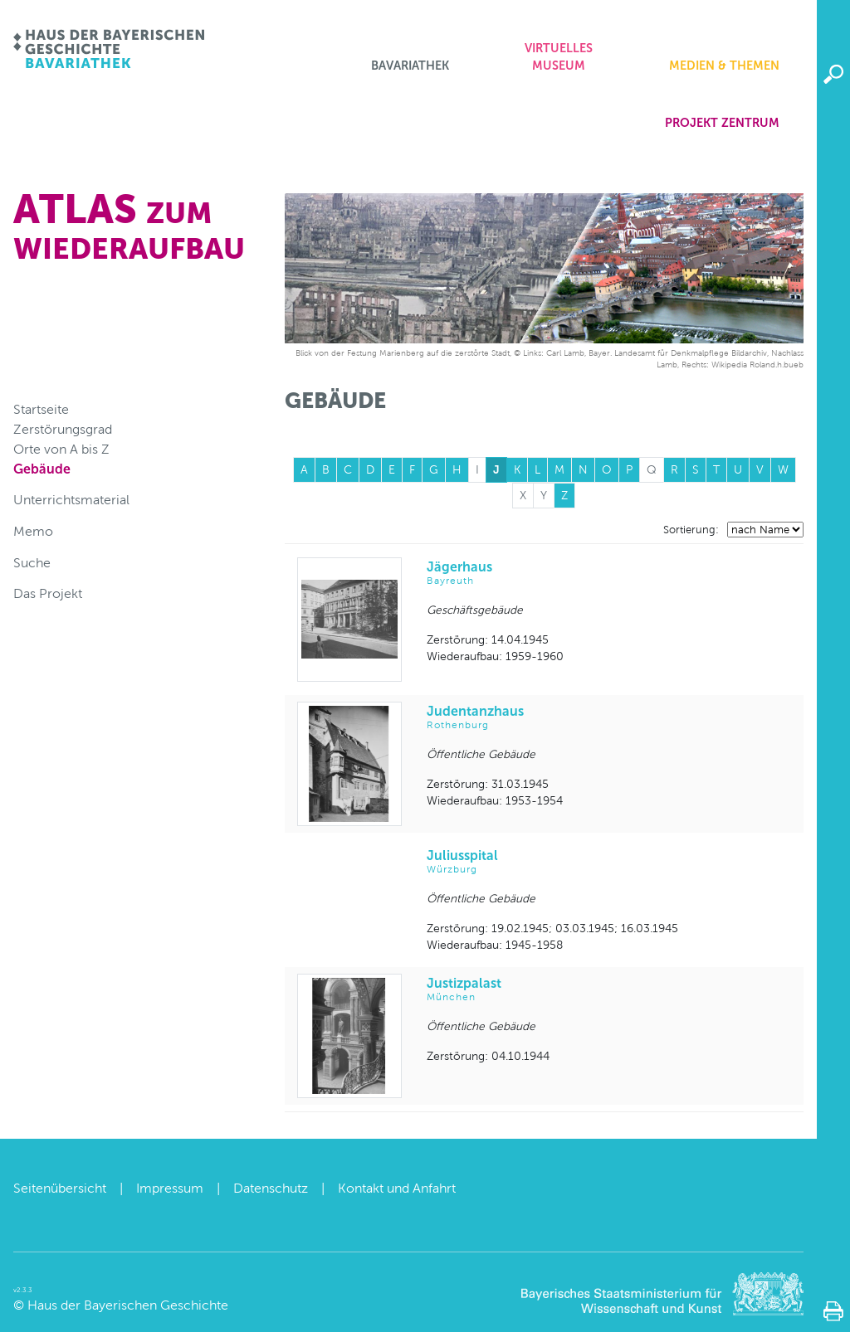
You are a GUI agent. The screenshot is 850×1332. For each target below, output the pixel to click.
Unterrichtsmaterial (71, 500)
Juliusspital (608, 862)
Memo (33, 531)
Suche (32, 563)
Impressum (169, 1188)
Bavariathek (410, 65)
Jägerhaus (608, 573)
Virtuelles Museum (559, 57)
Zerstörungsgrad (62, 429)
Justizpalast (608, 989)
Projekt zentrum (722, 122)
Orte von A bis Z (61, 449)
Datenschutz (270, 1188)
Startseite (41, 409)
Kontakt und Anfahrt (397, 1188)
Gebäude (42, 469)
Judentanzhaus (608, 717)
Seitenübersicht (59, 1188)
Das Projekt (47, 593)
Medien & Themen (724, 65)
